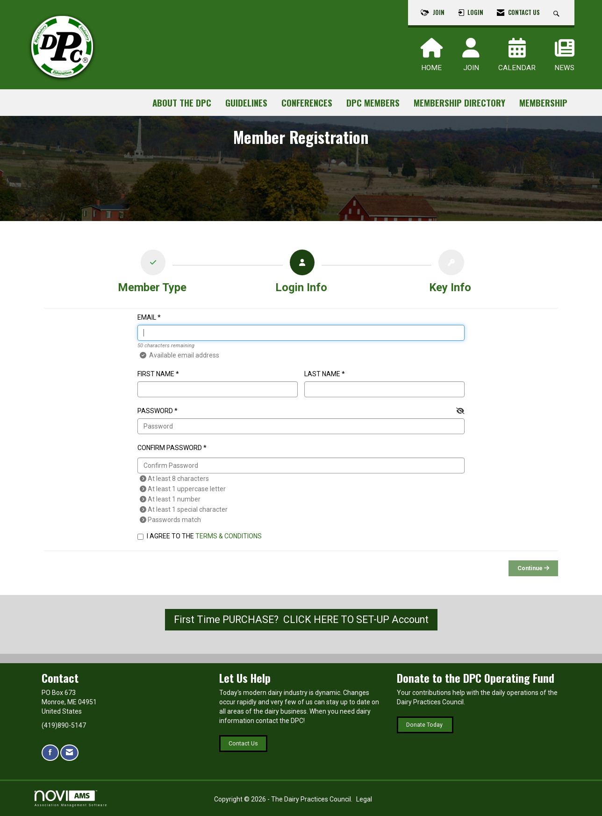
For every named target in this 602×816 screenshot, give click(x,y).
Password (155, 411)
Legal (364, 799)
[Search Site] (557, 12)
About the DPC (181, 102)
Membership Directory (459, 102)
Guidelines (246, 102)
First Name (155, 374)
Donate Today (425, 724)
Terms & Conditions (228, 536)
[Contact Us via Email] (69, 752)
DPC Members (373, 102)
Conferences (306, 102)
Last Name (322, 374)
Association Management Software (71, 798)
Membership (543, 102)
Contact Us (243, 743)
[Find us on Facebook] (50, 752)
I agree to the (199, 536)
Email (146, 317)
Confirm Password (169, 447)
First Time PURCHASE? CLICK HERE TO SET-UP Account (301, 619)
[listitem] (152, 274)
